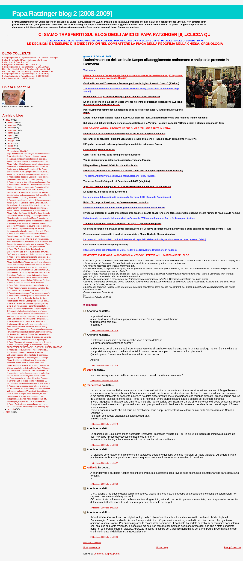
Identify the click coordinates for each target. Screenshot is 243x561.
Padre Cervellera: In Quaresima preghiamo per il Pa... (29, 308)
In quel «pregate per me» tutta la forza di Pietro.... (27, 401)
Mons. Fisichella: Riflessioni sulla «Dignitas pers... (27, 340)
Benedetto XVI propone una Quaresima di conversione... (30, 329)
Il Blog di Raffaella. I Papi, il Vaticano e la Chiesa (24, 60)
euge (90, 369)
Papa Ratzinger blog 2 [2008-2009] (62, 13)
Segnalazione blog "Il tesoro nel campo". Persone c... (29, 236)
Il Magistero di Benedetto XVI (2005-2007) (21, 64)
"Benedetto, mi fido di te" (17, 151)
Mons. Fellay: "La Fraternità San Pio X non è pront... (28, 213)
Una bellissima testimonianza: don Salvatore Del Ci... (29, 195)
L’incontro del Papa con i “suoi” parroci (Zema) (26, 246)
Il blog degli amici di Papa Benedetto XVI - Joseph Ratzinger (30, 57)
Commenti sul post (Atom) (107, 553)
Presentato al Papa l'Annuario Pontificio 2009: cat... (28, 174)
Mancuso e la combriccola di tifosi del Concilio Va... (28, 167)
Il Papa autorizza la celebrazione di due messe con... (29, 200)
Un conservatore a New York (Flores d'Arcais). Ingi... (28, 406)
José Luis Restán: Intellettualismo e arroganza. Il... (28, 319)
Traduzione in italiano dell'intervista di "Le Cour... (27, 169)
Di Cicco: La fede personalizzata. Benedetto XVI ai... (29, 187)
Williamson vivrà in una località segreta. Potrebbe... (28, 316)
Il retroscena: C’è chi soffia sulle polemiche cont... (27, 324)
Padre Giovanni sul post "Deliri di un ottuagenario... (28, 239)
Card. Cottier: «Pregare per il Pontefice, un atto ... (27, 394)
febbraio (11, 148)
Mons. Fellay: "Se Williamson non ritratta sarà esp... (28, 164)
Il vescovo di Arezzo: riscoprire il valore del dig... (27, 298)
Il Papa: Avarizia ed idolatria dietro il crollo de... (26, 283)
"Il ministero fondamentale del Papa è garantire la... (28, 218)
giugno (11, 138)
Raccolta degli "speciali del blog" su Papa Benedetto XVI (28, 71)
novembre (12, 125)
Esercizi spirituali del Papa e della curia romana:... (27, 156)
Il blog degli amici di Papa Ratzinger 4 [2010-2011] (25, 73)
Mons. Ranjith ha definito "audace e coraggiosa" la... (28, 365)
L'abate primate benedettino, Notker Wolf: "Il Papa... (28, 368)
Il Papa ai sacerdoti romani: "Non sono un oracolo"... (28, 293)
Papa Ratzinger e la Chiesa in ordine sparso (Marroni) (29, 241)
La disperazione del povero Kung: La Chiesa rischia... (29, 389)
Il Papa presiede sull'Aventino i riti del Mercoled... (27, 350)
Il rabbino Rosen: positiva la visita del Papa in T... (27, 223)
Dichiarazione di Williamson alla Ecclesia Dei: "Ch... (28, 270)
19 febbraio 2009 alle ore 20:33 (104, 445)
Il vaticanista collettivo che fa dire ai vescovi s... (26, 352)
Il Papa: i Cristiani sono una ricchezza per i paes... (28, 404)
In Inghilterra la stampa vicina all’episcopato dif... (27, 399)
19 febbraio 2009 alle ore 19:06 (104, 330)
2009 (8, 120)
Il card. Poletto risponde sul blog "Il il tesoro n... (26, 228)
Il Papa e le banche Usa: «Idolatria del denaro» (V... (28, 182)
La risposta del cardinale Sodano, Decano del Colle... (29, 334)
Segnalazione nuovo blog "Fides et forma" (24, 197)
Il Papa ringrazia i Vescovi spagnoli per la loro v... (27, 386)
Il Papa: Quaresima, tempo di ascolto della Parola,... (28, 345)
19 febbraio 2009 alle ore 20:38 (104, 484)
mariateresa (94, 385)
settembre (12, 130)
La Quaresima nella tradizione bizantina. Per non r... (28, 378)
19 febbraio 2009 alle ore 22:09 (104, 508)
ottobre (11, 128)
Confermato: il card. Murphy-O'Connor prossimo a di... (29, 216)
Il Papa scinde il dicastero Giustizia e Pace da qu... (28, 177)
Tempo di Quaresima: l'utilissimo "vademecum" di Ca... (29, 332)
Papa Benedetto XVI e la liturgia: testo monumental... (29, 154)
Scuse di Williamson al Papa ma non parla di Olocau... (29, 259)
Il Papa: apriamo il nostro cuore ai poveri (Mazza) (27, 303)
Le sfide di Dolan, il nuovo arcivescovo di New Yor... (28, 370)
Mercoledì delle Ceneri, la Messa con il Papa (25, 363)
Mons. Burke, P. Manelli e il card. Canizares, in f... (27, 203)
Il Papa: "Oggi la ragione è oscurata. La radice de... (28, 288)
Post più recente (91, 547)
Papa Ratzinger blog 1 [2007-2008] (18, 78)
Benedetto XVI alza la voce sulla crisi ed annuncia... (28, 252)
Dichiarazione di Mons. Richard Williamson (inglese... (29, 280)
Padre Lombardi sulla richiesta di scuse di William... (28, 210)
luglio (10, 135)
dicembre (12, 122)
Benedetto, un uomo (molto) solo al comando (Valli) (28, 244)
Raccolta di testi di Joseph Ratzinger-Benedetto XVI (26, 69)
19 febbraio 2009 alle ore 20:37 (104, 463)
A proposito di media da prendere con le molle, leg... (28, 373)
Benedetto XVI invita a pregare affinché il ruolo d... (28, 172)
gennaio (11, 409)
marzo (11, 146)
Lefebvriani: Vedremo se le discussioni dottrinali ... (28, 208)
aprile (10, 143)
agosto (11, 133)
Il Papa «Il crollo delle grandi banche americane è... (28, 257)
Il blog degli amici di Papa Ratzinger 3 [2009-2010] (25, 76)
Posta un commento (92, 542)
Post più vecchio (232, 547)
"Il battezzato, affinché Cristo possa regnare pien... (28, 301)
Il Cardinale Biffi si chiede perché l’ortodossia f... (27, 381)
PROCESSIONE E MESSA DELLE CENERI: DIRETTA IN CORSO (34, 347)
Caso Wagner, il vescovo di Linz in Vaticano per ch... (28, 205)
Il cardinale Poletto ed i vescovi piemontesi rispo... (27, 275)
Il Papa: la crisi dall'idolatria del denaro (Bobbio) (26, 234)
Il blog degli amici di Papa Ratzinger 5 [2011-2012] (25, 67)
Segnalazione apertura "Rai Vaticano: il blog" (25, 396)
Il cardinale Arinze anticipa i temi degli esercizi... (27, 159)
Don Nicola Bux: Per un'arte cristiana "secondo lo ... (28, 192)
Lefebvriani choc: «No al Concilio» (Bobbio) (25, 179)
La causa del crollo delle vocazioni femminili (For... (28, 231)
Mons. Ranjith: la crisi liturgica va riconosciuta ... (27, 360)
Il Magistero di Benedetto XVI (15, 62)
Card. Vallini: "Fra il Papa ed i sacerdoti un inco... (27, 290)
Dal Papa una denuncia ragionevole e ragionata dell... (29, 272)
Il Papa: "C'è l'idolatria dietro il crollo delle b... (25, 249)
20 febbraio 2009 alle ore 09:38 (104, 537)
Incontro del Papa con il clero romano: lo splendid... (28, 267)
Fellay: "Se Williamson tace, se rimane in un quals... (28, 161)
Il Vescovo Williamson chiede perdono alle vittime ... (28, 277)
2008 (8, 412)
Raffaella (92, 467)
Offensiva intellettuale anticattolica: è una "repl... (27, 311)
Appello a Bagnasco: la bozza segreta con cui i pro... (29, 357)
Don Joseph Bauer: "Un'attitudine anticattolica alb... (28, 314)
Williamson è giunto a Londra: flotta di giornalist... (27, 355)
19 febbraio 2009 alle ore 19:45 (104, 424)
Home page (162, 547)
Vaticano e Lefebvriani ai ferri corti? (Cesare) (25, 190)
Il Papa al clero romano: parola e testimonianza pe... (28, 296)
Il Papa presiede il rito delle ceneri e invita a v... (26, 321)
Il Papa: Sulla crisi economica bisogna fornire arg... (28, 285)
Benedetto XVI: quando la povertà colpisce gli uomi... (29, 226)
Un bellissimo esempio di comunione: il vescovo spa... (29, 383)
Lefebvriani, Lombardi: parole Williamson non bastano (29, 221)
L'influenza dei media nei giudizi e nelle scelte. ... (27, 375)
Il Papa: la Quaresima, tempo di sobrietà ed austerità (29, 337)
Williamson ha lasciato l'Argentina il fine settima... (27, 391)
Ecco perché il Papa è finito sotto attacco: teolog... (28, 326)
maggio (11, 141)
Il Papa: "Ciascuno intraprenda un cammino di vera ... (29, 342)
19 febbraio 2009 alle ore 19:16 (104, 381)
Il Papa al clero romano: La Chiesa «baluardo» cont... (29, 185)
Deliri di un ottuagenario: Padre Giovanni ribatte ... (28, 306)
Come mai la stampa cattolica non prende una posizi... (29, 265)
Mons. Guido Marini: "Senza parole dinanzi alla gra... (29, 262)
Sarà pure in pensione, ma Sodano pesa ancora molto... (30, 254)
